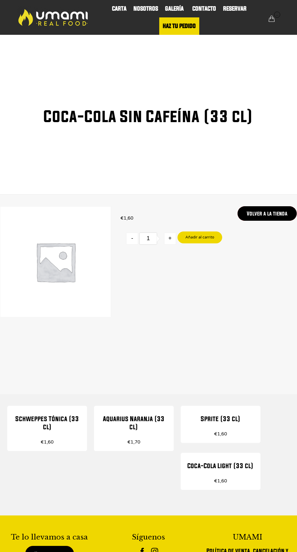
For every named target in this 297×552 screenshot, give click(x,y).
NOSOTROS (145, 8)
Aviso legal (247, 545)
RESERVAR (235, 8)
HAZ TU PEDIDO (179, 26)
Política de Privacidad (247, 528)
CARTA (119, 8)
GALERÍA (175, 8)
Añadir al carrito (199, 237)
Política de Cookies (247, 536)
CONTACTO (204, 8)
